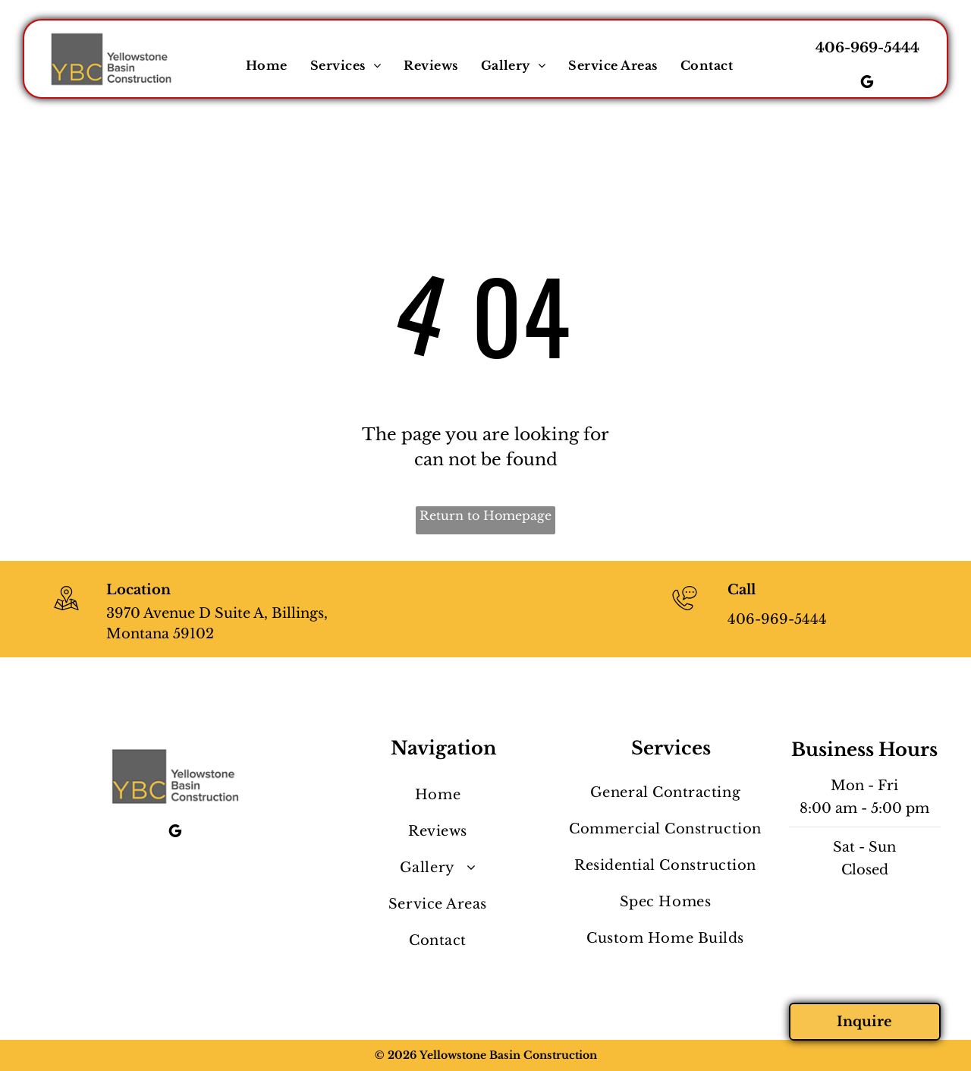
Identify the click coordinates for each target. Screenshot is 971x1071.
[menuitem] (266, 65)
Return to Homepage (485, 515)
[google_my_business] (867, 84)
